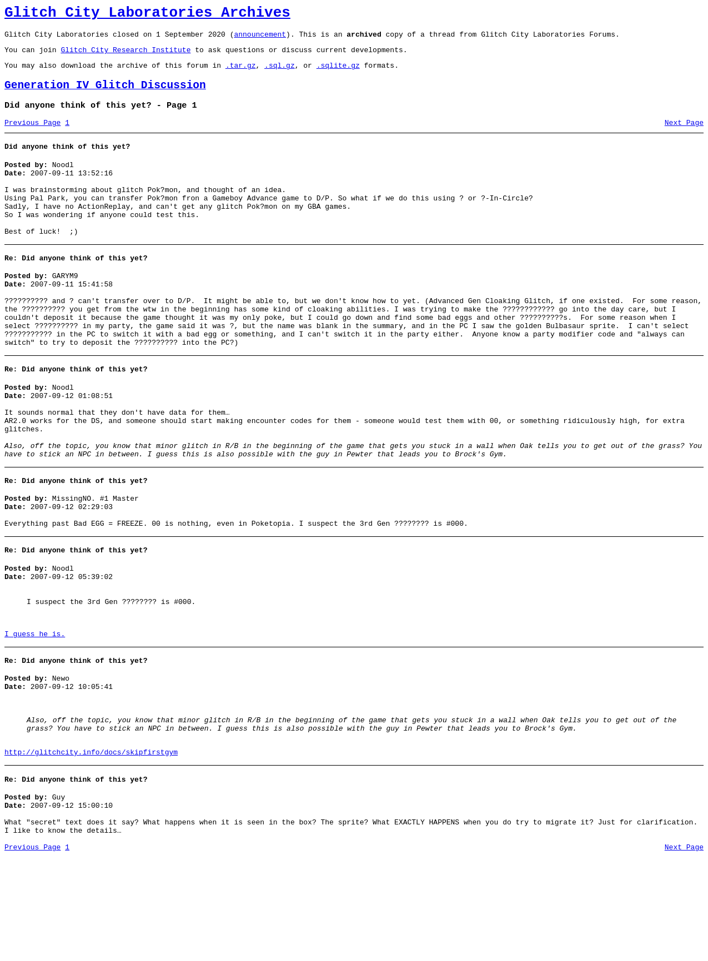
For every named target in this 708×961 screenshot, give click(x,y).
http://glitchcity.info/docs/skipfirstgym (91, 846)
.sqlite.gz (338, 73)
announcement (260, 39)
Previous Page (32, 136)
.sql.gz (279, 73)
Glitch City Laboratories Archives (147, 14)
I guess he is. (34, 712)
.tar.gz (240, 73)
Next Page (684, 136)
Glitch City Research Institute (125, 56)
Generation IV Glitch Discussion (105, 95)
